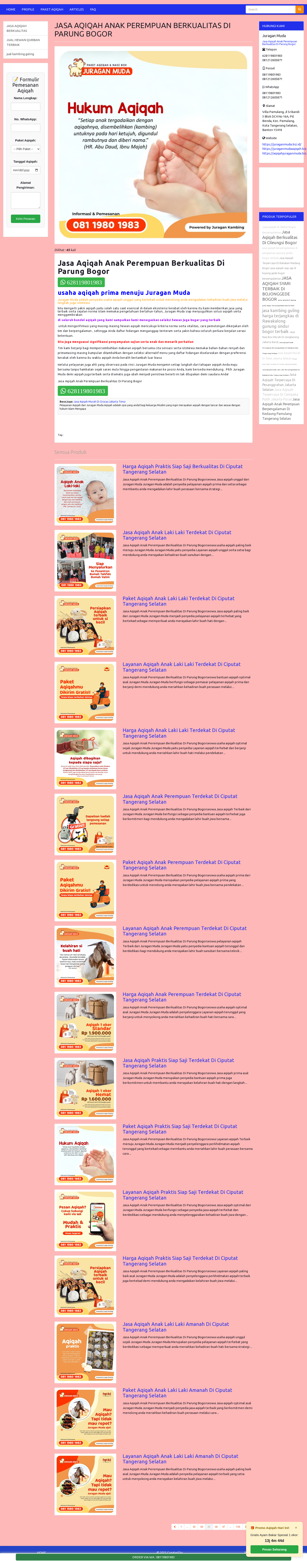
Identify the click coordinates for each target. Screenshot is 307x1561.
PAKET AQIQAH (52, 9)
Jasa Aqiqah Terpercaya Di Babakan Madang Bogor (281, 263)
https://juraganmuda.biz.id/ (281, 144)
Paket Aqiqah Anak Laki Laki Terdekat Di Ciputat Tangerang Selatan (179, 601)
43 (194, 1526)
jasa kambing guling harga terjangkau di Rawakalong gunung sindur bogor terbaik (280, 321)
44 (201, 1526)
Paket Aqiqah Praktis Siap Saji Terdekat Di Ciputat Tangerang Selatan (180, 1129)
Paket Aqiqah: (25, 140)
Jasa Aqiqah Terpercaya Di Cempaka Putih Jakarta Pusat (280, 394)
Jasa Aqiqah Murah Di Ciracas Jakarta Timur (100, 401)
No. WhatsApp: (25, 119)
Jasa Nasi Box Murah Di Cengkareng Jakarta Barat (280, 337)
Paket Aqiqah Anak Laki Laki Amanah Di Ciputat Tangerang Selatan (177, 1392)
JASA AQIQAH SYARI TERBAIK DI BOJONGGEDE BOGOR (276, 289)
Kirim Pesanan (25, 218)
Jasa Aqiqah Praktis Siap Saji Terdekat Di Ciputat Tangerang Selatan (178, 1063)
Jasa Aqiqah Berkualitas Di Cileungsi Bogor (280, 237)
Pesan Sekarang (274, 1549)
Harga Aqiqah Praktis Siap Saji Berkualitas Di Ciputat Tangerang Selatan (183, 469)
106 (238, 1526)
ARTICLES (77, 9)
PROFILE (28, 9)
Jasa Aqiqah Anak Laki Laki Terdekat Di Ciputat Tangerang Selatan (177, 535)
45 (210, 1526)
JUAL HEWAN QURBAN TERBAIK (23, 42)
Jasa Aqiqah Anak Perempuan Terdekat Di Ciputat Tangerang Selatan (180, 798)
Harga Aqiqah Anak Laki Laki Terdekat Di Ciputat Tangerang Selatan (179, 732)
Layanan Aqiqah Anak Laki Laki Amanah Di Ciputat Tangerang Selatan (180, 1458)
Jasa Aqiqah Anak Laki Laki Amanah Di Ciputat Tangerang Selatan (176, 1326)
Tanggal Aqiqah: (25, 161)
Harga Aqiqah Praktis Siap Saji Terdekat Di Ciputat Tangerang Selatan (180, 1260)
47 (223, 1526)
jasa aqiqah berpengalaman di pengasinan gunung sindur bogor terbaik (280, 253)
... (187, 1526)
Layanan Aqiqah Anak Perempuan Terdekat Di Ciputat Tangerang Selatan (185, 931)
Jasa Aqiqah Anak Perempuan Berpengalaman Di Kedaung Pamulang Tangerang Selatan (281, 408)
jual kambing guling (20, 54)
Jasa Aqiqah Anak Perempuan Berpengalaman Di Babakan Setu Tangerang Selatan (280, 348)
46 (216, 1526)
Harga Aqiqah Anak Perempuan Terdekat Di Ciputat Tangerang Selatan (182, 997)
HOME (10, 9)
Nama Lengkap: (25, 98)
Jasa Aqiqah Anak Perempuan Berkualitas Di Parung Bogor (279, 42)
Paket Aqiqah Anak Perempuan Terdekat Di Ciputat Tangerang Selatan (182, 865)
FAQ (93, 9)
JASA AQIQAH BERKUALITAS (17, 28)
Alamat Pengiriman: (25, 185)
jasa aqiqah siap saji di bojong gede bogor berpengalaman (279, 273)
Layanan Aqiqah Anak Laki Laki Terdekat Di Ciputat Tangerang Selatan (182, 666)
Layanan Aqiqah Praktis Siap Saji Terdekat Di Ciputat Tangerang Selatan (183, 1194)
